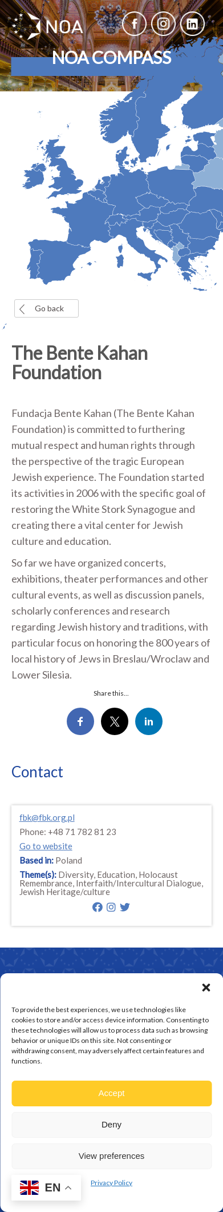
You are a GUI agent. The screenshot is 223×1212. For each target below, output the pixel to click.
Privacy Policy (111, 1182)
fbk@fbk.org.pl (47, 817)
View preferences (112, 1156)
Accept (112, 1093)
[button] (206, 987)
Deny (111, 1124)
